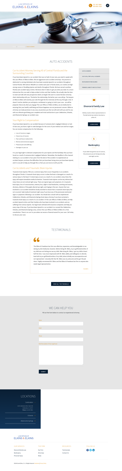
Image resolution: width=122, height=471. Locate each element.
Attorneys (41, 453)
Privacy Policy (43, 463)
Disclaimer (36, 463)
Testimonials (66, 450)
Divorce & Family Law (20, 450)
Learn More (94, 124)
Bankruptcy (17, 453)
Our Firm (40, 450)
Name (40, 320)
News (39, 456)
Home (14, 46)
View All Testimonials (61, 284)
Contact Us (65, 453)
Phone (40, 336)
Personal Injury (21, 46)
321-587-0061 (29, 410)
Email (40, 328)
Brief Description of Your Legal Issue (48, 344)
